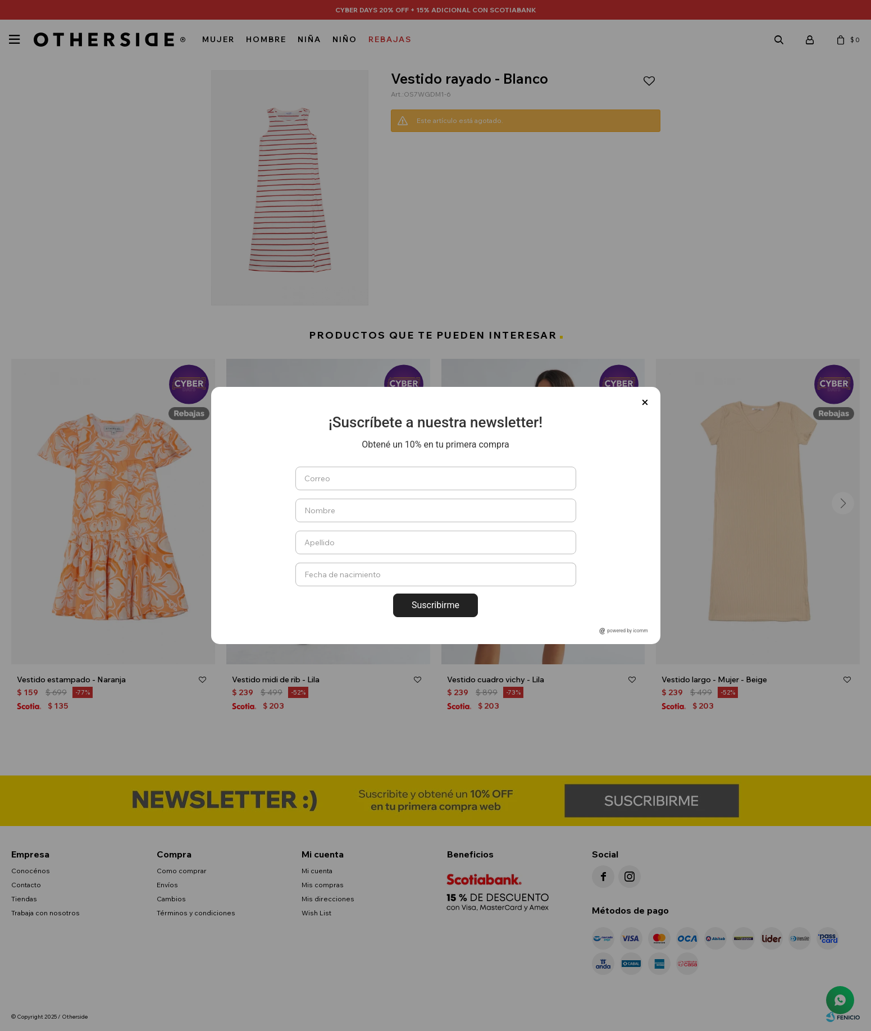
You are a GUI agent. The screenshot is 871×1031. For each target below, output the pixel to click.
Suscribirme (435, 605)
